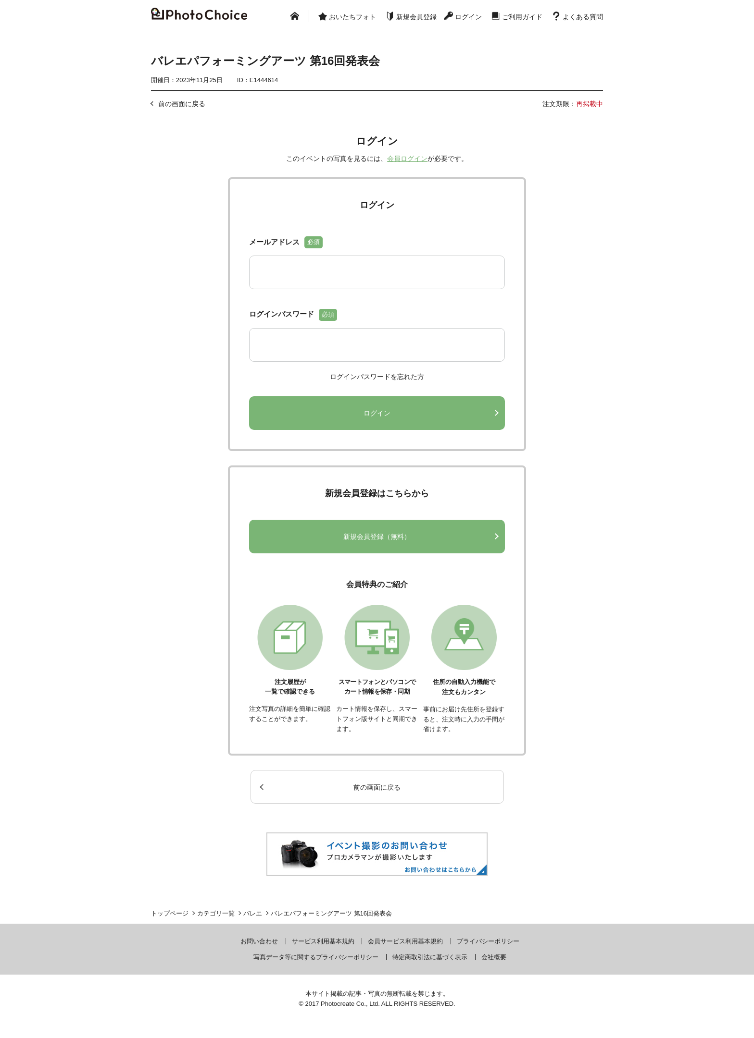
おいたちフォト (352, 17)
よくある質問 (583, 17)
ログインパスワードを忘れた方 (377, 376)
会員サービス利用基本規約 (405, 941)
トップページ (169, 913)
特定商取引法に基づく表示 (429, 957)
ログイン (468, 17)
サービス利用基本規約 (323, 941)
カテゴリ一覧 (216, 913)
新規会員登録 (416, 17)
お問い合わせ (259, 941)
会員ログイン (407, 158)
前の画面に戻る (181, 104)
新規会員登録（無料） (377, 536)
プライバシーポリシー (488, 941)
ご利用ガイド (522, 17)
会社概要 (493, 957)
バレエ (252, 913)
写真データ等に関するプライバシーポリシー (315, 957)
